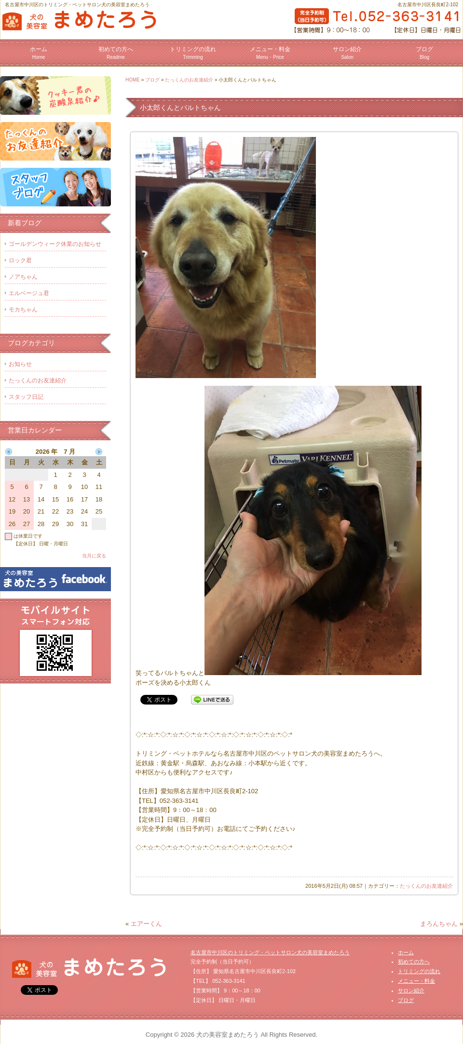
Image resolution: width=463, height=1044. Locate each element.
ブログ (424, 53)
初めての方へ (115, 53)
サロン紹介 (347, 53)
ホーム (38, 53)
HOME (132, 79)
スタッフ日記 (26, 396)
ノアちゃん (23, 276)
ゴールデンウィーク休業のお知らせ (55, 244)
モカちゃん (23, 309)
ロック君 (20, 260)
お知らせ (20, 364)
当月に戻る (94, 555)
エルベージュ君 (29, 293)
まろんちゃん (439, 923)
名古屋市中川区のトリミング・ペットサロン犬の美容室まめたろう (270, 952)
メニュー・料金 (270, 53)
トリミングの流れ (193, 53)
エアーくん (146, 923)
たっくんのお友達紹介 (189, 79)
